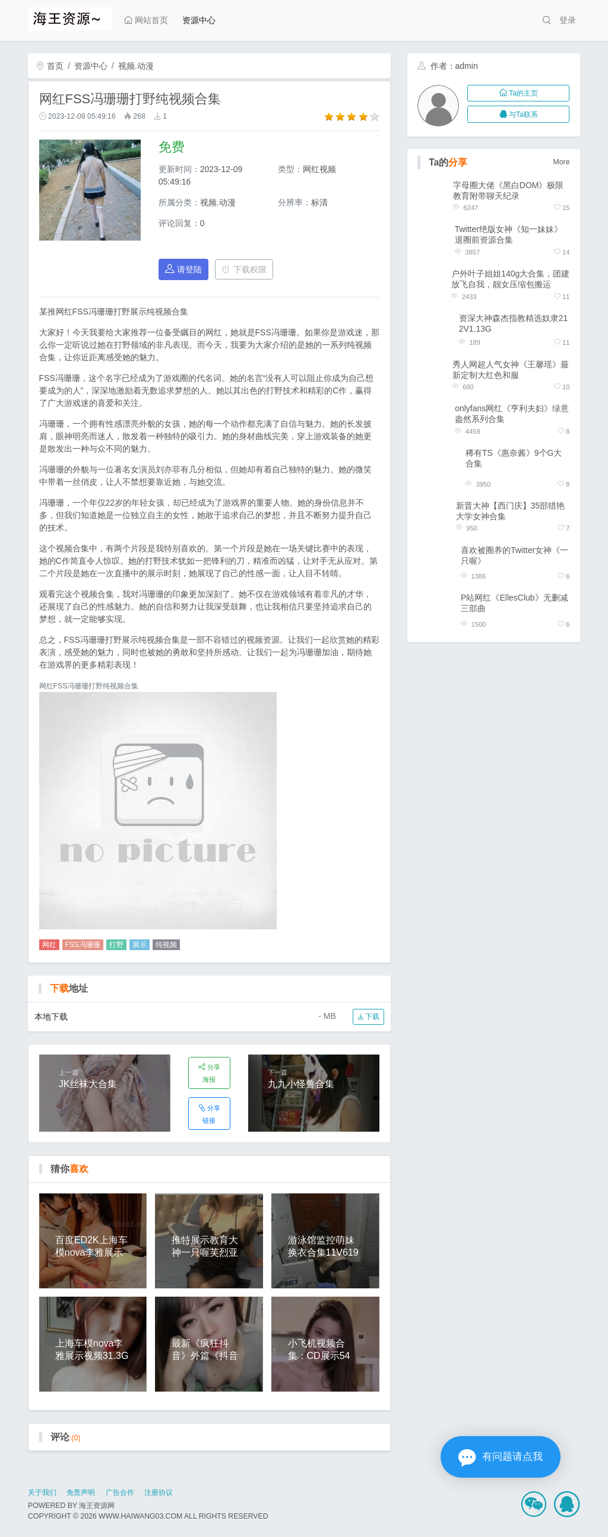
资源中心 (199, 20)
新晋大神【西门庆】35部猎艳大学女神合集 (510, 511)
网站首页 (146, 20)
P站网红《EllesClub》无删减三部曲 (514, 603)
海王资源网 (97, 1505)
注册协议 (158, 1492)
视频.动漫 (136, 66)
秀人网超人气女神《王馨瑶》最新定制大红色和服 (510, 370)
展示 (139, 945)
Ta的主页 (518, 93)
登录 (567, 20)
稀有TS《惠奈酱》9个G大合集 (514, 458)
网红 (49, 945)
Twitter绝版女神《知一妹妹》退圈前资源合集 (508, 234)
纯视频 (166, 945)
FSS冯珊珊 (82, 945)
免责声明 (80, 1492)
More (561, 162)
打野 (116, 945)
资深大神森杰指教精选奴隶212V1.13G (513, 323)
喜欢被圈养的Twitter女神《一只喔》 (514, 555)
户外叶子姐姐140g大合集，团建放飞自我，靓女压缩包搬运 (510, 279)
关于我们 (42, 1492)
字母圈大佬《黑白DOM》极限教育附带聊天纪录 (508, 190)
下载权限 (244, 269)
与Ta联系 (518, 114)
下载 (368, 1016)
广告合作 (120, 1492)
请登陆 (183, 269)
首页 (50, 66)
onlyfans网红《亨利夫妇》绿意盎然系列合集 (512, 414)
